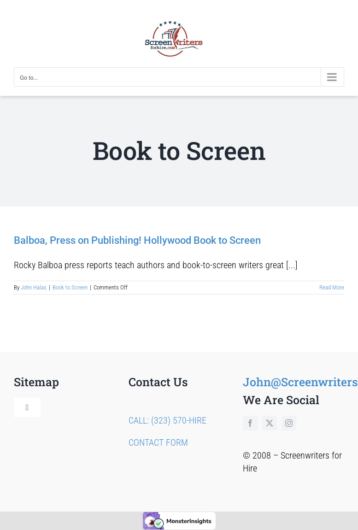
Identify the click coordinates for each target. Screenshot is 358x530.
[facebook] (250, 423)
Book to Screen (70, 287)
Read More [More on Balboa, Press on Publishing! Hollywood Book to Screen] (331, 287)
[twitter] (269, 423)
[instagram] (289, 423)
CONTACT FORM (158, 442)
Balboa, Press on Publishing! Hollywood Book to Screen (137, 240)
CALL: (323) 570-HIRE (167, 420)
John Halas (34, 287)
